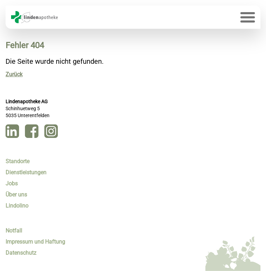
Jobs (12, 183)
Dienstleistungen (26, 172)
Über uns (16, 194)
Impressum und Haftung (35, 241)
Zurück (14, 74)
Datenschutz (21, 253)
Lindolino (17, 205)
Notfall (14, 230)
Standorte (17, 161)
